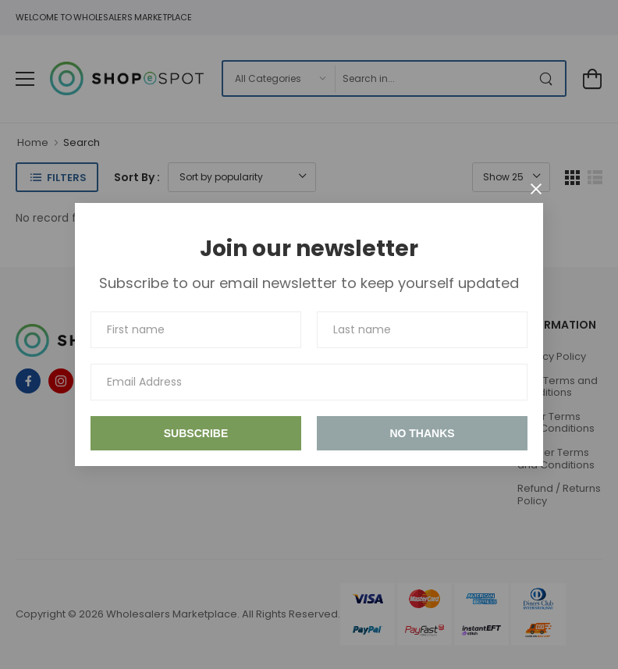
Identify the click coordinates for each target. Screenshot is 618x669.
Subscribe (196, 433)
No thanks (421, 433)
